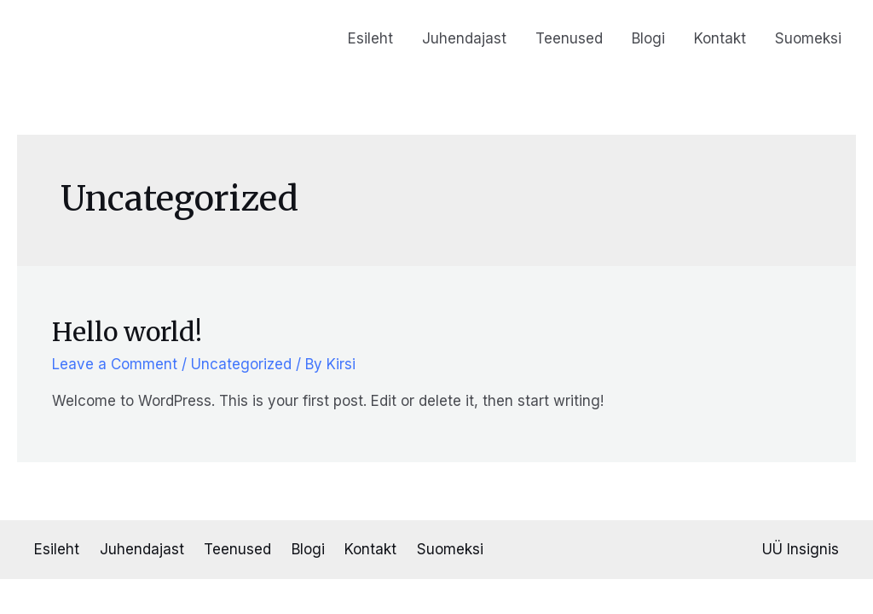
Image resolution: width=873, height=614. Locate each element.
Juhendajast (464, 38)
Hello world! (127, 332)
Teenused (569, 38)
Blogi (648, 38)
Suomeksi (808, 38)
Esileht (370, 38)
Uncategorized (241, 364)
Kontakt (720, 38)
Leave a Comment (114, 364)
